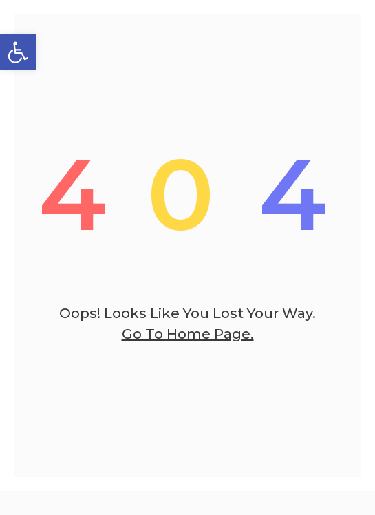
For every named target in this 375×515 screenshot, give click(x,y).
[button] (18, 52)
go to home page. (188, 334)
